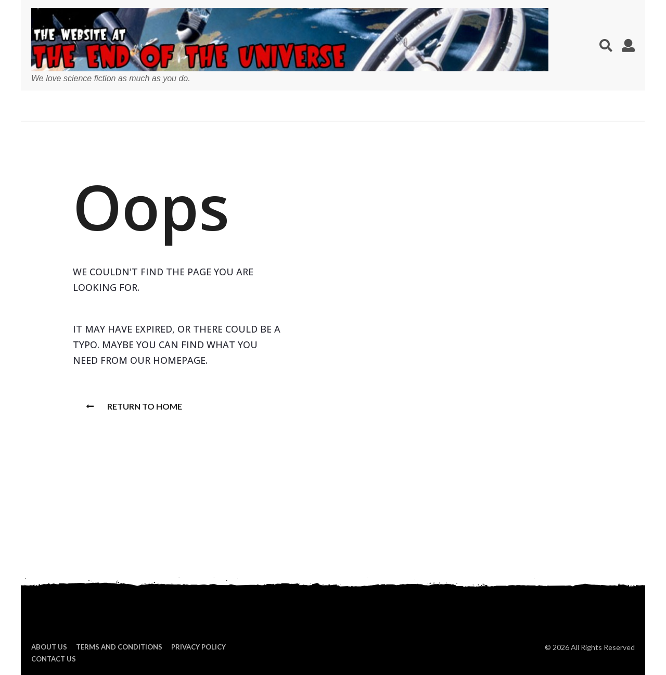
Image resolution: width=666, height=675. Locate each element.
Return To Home (134, 406)
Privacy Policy (198, 647)
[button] (605, 45)
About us (49, 647)
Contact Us (53, 659)
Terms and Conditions (119, 647)
